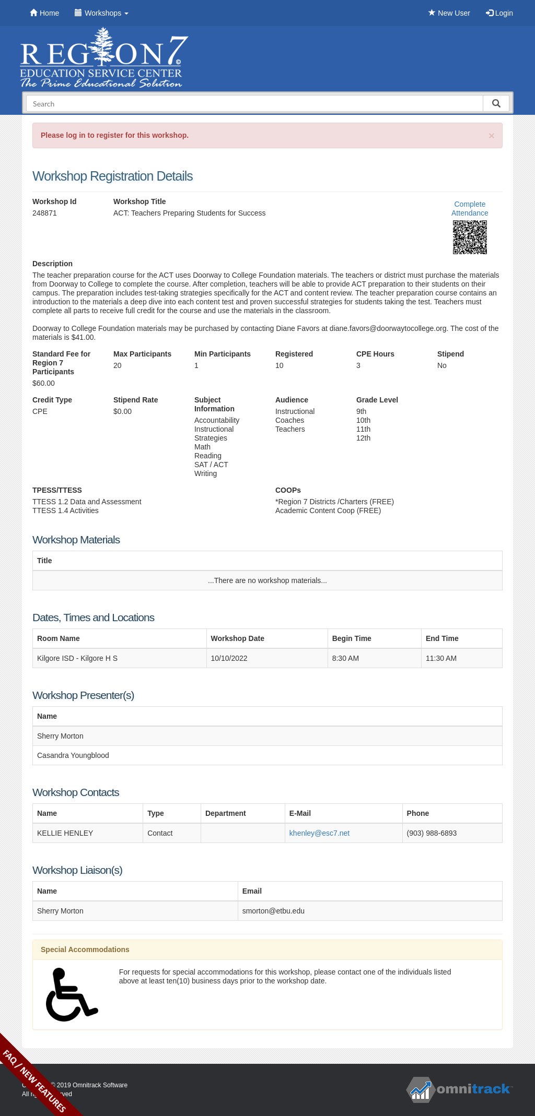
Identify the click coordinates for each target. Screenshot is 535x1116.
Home (44, 13)
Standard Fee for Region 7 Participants (61, 363)
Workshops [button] (102, 13)
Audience (291, 400)
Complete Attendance (470, 208)
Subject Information (214, 404)
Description (52, 263)
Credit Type (52, 400)
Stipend (450, 354)
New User (449, 13)
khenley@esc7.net (319, 833)
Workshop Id (54, 201)
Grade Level (377, 400)
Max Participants (142, 354)
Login (499, 13)
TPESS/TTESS (57, 490)
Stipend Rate (135, 400)
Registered (294, 354)
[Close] (492, 135)
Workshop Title (139, 201)
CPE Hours (375, 354)
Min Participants (222, 354)
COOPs (288, 490)
